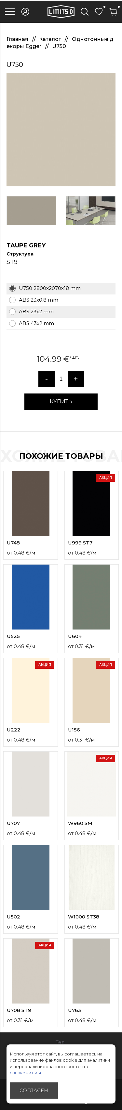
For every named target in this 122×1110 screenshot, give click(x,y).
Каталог (50, 39)
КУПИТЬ (61, 401)
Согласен (34, 1090)
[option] (61, 129)
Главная (18, 39)
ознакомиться (25, 1072)
